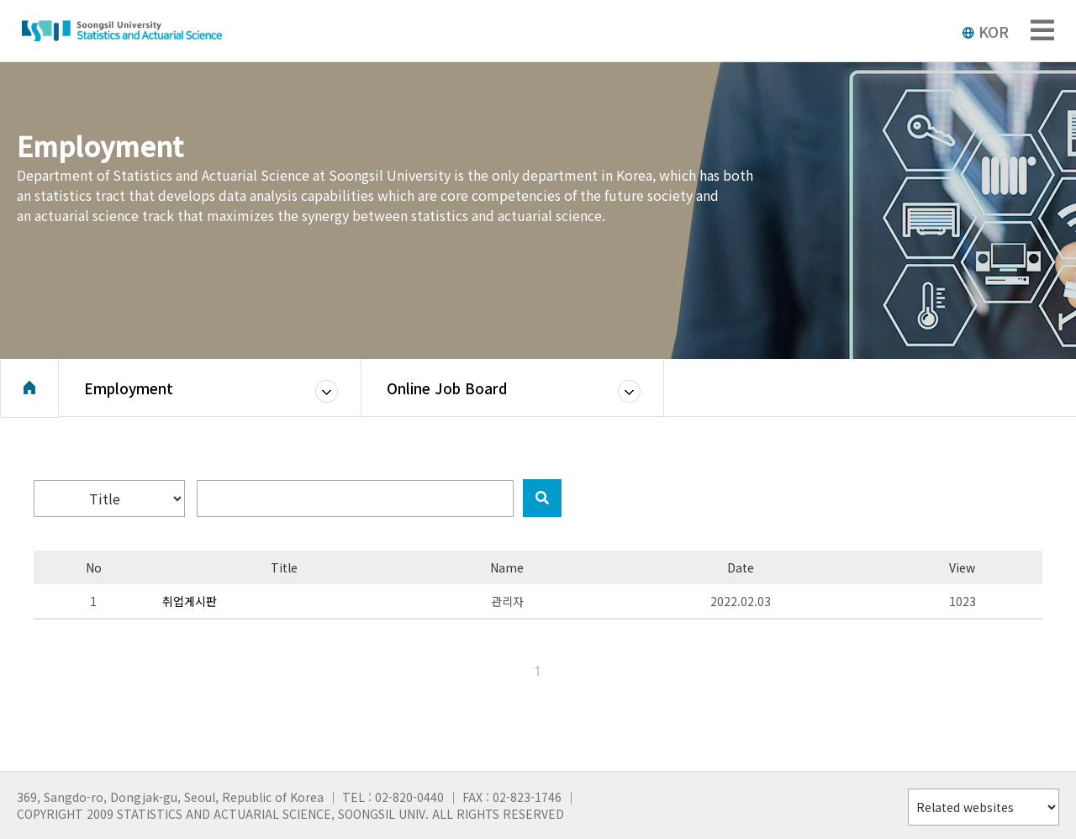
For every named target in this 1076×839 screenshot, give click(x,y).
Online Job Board (447, 390)
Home (29, 390)
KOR (985, 31)
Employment (128, 390)
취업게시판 (189, 601)
